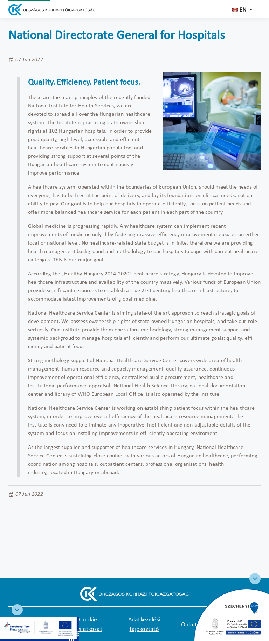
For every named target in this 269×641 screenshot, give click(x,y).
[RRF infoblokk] (17, 609)
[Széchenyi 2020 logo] (255, 578)
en (243, 10)
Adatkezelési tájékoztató (144, 625)
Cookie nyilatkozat (88, 625)
